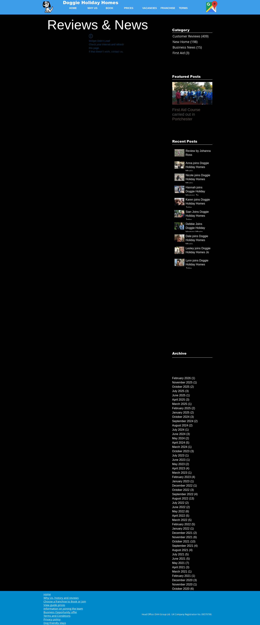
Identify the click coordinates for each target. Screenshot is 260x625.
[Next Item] (206, 93)
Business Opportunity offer (60, 612)
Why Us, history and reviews (61, 598)
